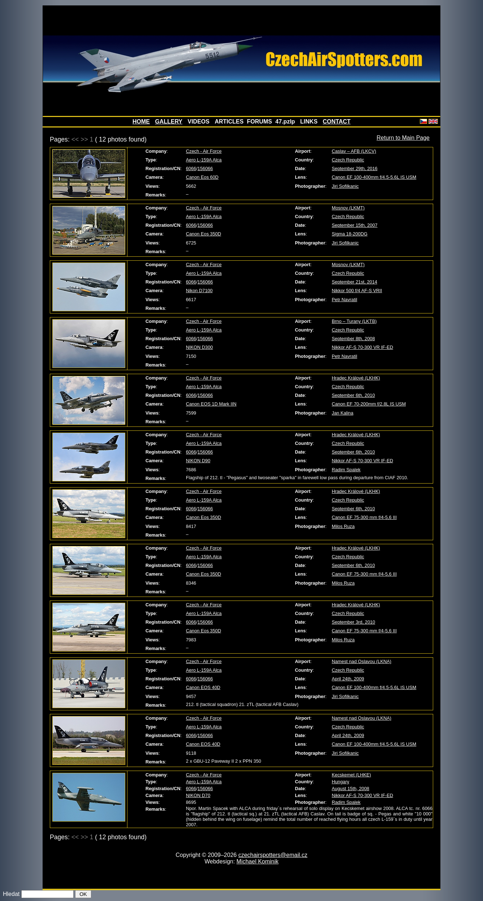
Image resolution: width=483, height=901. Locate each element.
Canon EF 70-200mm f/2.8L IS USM (369, 404)
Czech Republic (348, 160)
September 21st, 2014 (354, 282)
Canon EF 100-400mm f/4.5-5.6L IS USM (374, 177)
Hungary (340, 781)
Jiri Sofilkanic (345, 186)
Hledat (11, 894)
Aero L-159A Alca (204, 160)
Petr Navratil (344, 299)
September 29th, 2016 (355, 168)
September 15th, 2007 (355, 225)
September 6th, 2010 (353, 395)
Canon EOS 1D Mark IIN (211, 404)
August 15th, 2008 (350, 788)
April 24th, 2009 (348, 678)
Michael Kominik (257, 861)
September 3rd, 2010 (353, 622)
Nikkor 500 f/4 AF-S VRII (357, 290)
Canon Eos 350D (203, 234)
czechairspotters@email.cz (272, 855)
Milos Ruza (343, 526)
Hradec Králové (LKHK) (356, 378)
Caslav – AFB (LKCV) (354, 151)
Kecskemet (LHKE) (351, 774)
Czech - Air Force (204, 151)
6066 (191, 168)
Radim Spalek (346, 469)
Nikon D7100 (199, 290)
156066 (205, 168)
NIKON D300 (199, 347)
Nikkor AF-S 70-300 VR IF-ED (362, 347)
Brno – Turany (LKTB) (354, 321)
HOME (141, 121)
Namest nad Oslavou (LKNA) (361, 661)
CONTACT (337, 121)
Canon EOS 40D (203, 687)
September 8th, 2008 (353, 338)
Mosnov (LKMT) (348, 208)
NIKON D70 (198, 795)
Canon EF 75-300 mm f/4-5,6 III (364, 517)
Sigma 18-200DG (349, 234)
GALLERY (168, 121)
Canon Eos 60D (202, 177)
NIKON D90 (198, 460)
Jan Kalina (342, 413)
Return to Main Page (403, 138)
